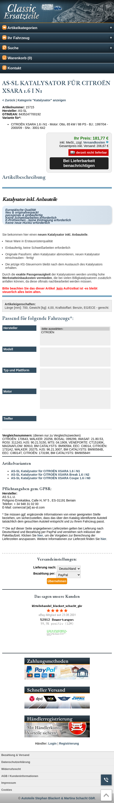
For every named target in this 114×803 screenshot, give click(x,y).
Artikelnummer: (13, 107)
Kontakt (11, 67)
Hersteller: (9, 110)
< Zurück (8, 100)
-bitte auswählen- (75, 329)
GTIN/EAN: (10, 114)
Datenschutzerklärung (15, 762)
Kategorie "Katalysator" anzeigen (42, 100)
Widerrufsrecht (11, 769)
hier (40, 535)
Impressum (8, 782)
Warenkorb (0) (17, 57)
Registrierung (69, 743)
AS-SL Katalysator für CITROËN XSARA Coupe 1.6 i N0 (50, 478)
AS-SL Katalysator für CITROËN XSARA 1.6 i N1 (45, 471)
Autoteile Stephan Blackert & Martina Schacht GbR (58, 798)
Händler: (41, 743)
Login (52, 743)
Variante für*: (11, 117)
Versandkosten (96, 142)
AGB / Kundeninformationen (19, 776)
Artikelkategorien (57, 27)
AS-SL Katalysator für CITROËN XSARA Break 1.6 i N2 (50, 474)
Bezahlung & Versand (15, 755)
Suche (57, 47)
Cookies (6, 789)
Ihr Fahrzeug (57, 37)
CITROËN (75, 332)
